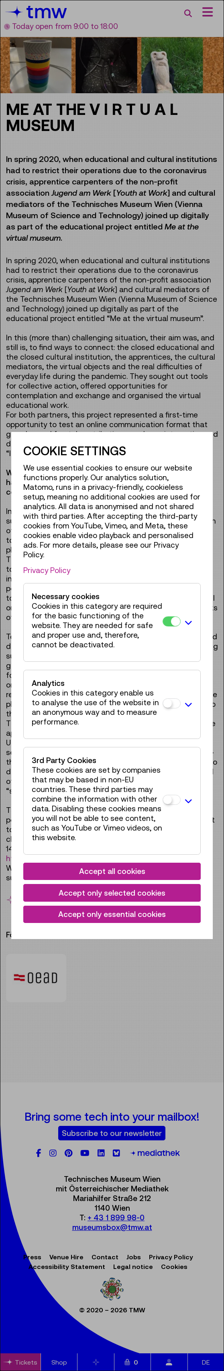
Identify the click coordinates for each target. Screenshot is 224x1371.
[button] (188, 622)
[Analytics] (172, 703)
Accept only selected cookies (112, 892)
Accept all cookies (112, 871)
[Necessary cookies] (172, 621)
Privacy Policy (46, 570)
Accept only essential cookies (112, 914)
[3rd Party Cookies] (172, 800)
